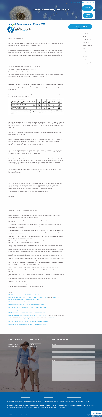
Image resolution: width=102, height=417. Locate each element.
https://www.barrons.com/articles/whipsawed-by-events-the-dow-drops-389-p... (28, 297)
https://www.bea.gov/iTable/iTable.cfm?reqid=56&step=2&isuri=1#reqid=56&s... (27, 315)
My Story (85, 36)
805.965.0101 (90, 2)
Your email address (61, 349)
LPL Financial (86, 59)
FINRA (53, 401)
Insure (84, 45)
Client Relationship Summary (74, 397)
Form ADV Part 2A (25, 397)
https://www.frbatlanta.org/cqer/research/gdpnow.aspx (22, 302)
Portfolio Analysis (88, 15)
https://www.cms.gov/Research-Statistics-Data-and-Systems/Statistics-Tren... (27, 310)
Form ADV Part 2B (48, 397)
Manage (90, 45)
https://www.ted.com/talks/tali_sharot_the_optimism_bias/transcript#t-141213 (27, 324)
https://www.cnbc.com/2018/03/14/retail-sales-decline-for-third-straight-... (26, 304)
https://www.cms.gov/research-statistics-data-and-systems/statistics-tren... (26, 312)
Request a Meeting (87, 8)
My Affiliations (86, 52)
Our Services (86, 42)
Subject (58, 355)
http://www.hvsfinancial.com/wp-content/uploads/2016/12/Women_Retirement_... (28, 321)
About (84, 30)
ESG (84, 48)
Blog (87, 63)
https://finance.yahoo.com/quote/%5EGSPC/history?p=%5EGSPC (24, 294)
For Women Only (87, 39)
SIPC (57, 401)
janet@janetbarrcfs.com (78, 2)
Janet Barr (85, 33)
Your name (59, 344)
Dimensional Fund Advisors (87, 55)
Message (59, 360)
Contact (92, 63)
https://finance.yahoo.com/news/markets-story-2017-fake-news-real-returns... (27, 307)
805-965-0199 (33, 346)
